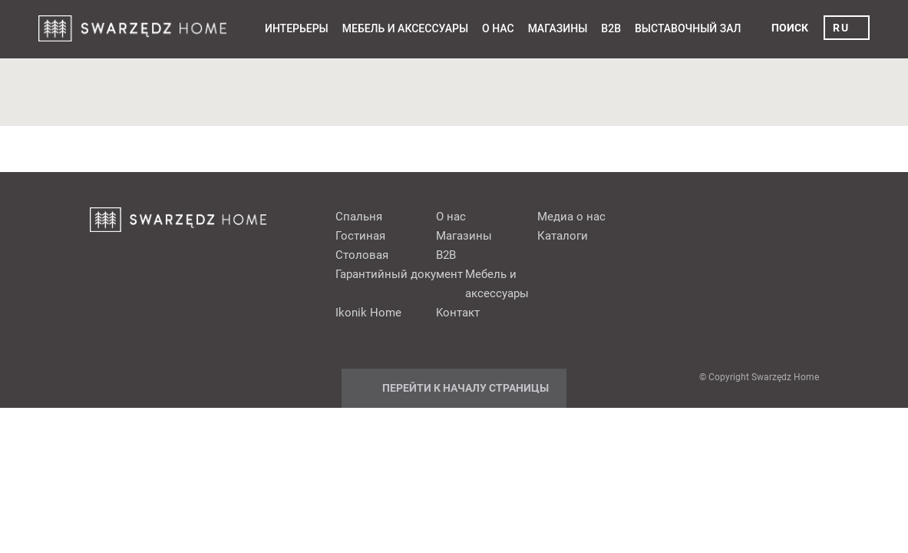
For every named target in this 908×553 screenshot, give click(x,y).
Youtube (770, 215)
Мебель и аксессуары (405, 28)
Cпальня (358, 217)
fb (683, 215)
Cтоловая (361, 255)
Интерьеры (297, 28)
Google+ (741, 215)
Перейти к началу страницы (465, 388)
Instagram (799, 215)
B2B (611, 28)
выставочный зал (688, 28)
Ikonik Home (368, 313)
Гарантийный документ (399, 274)
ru (841, 28)
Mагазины (558, 28)
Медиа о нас (571, 217)
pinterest (712, 215)
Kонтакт (458, 313)
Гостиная (360, 236)
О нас (498, 28)
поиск (789, 28)
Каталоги (562, 236)
